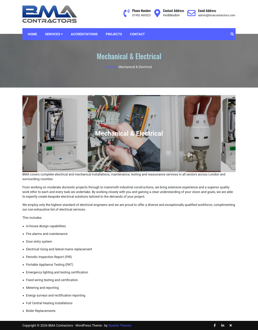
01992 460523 (135, 15)
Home (32, 34)
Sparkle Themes (120, 325)
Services (52, 34)
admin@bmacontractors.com (214, 15)
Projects (114, 34)
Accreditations (84, 34)
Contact (137, 34)
